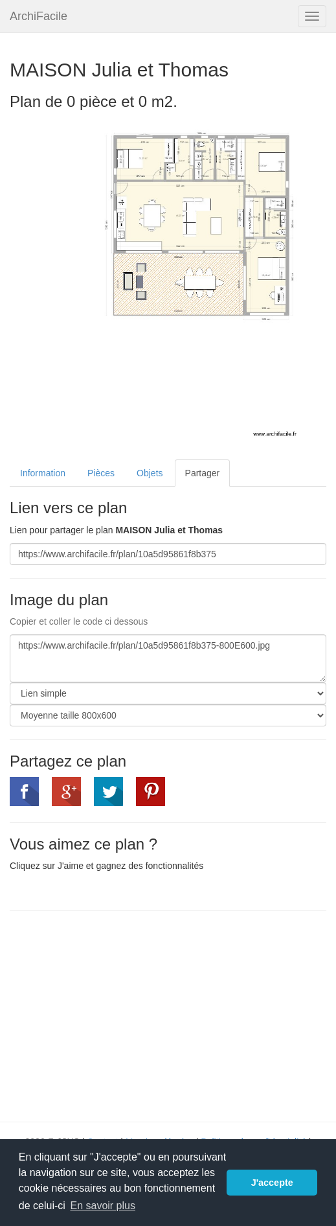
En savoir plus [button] (102, 1205)
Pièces (101, 473)
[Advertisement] (118, 1014)
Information (42, 473)
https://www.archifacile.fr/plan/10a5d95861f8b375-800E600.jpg (168, 658)
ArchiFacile (38, 16)
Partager (202, 473)
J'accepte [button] (272, 1182)
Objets (149, 473)
